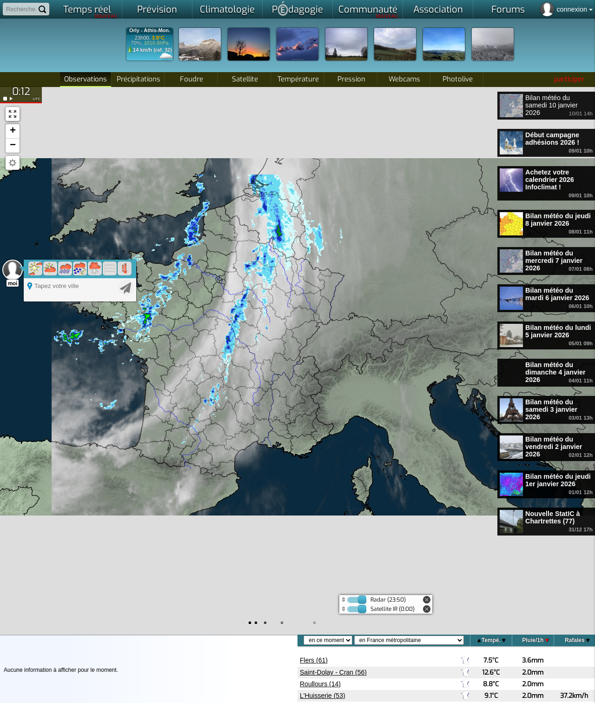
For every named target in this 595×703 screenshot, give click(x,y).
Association (438, 9)
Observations (85, 79)
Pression (351, 79)
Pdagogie (297, 8)
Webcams (404, 79)
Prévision (157, 9)
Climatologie (227, 9)
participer (569, 79)
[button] (13, 131)
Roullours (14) (320, 684)
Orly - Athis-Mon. (149, 30)
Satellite (245, 79)
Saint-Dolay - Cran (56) (333, 672)
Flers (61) (314, 660)
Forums (508, 9)
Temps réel (90, 11)
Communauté (368, 11)
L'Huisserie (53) (322, 695)
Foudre (191, 79)
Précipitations (138, 79)
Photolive (458, 79)
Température (298, 79)
